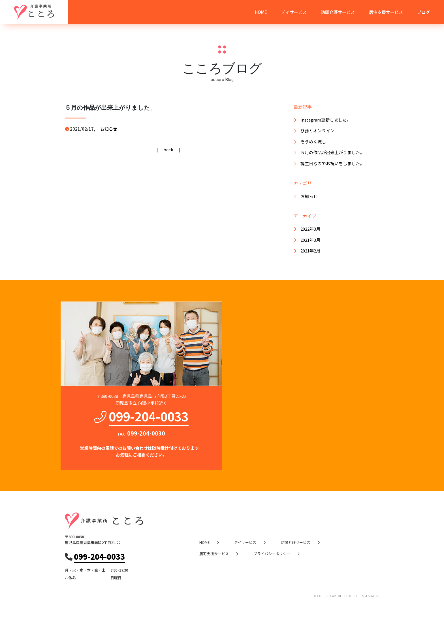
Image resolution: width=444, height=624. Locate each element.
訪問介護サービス (338, 12)
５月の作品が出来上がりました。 (332, 152)
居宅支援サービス (386, 12)
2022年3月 (310, 229)
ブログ (423, 12)
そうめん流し (313, 142)
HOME (261, 12)
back (168, 149)
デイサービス (294, 12)
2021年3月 (310, 240)
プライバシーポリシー (271, 553)
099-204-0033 (149, 416)
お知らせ (108, 129)
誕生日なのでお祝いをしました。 (332, 163)
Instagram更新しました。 (325, 120)
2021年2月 (310, 251)
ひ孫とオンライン (317, 130)
